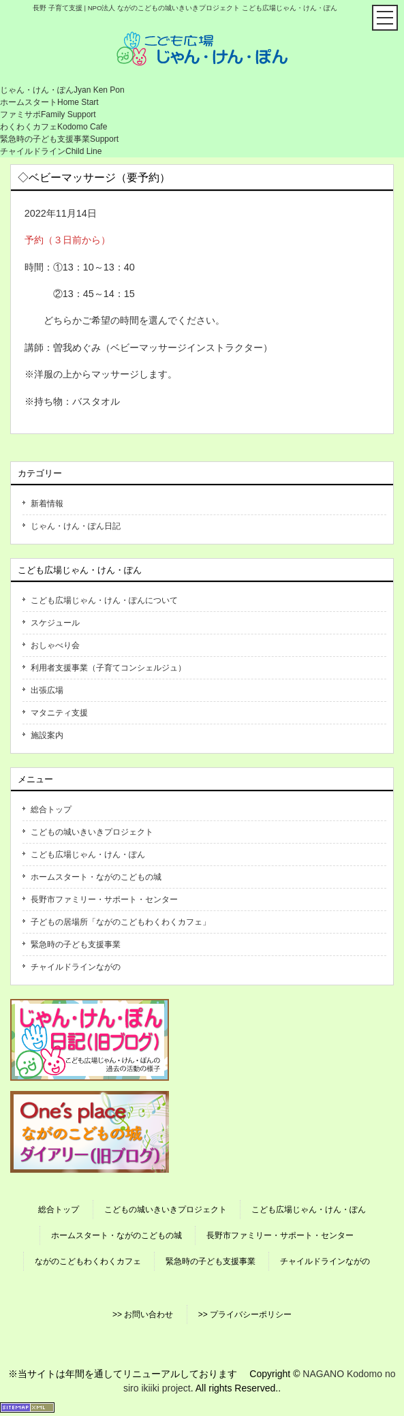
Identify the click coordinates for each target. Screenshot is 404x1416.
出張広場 (47, 690)
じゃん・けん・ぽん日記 (76, 526)
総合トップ (51, 809)
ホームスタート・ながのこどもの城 (96, 877)
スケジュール (55, 623)
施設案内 (47, 735)
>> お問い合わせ (142, 1314)
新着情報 (47, 503)
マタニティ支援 (59, 713)
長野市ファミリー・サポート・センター (104, 899)
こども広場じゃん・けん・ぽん (88, 854)
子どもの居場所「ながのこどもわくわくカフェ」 (121, 922)
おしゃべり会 (55, 645)
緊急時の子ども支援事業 (76, 944)
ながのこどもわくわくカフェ (88, 1261)
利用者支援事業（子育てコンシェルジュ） (108, 668)
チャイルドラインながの (76, 967)
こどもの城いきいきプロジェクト (92, 832)
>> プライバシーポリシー (245, 1314)
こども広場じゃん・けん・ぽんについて (104, 600)
